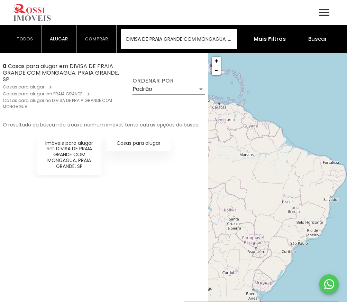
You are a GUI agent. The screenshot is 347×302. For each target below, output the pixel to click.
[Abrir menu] (324, 12)
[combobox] (179, 39)
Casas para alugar (23, 87)
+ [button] (216, 61)
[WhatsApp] (329, 284)
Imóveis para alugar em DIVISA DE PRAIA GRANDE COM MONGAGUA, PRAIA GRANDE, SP (69, 155)
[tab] (25, 39)
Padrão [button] (142, 89)
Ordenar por (153, 81)
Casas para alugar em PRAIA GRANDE (42, 94)
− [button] (216, 70)
